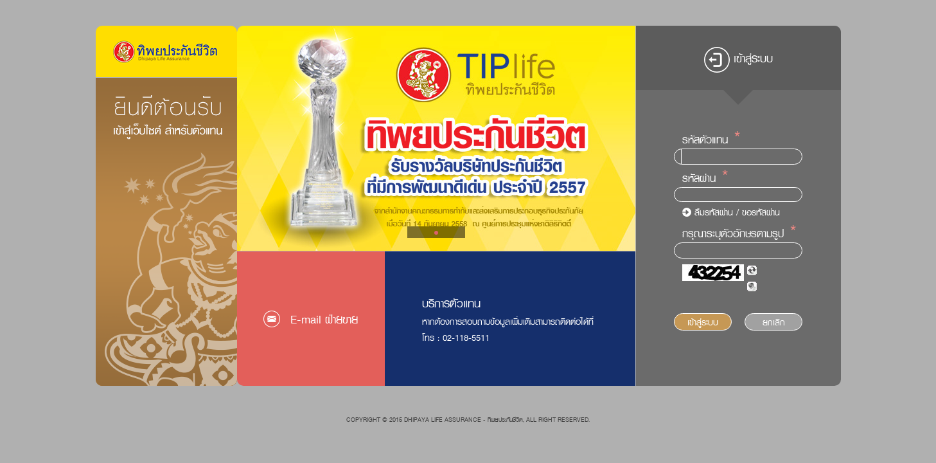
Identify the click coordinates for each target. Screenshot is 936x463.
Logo (166, 51)
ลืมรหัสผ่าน (713, 212)
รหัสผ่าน (699, 178)
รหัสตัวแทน (705, 139)
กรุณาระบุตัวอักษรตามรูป (733, 233)
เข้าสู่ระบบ (702, 322)
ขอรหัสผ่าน (761, 212)
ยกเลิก (774, 322)
